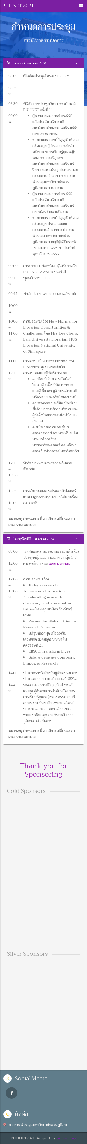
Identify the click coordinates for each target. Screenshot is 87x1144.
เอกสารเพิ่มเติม (60, 563)
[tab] (43, 63)
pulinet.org (67, 1138)
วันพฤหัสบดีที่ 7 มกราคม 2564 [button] (30, 539)
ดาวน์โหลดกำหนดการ (43, 41)
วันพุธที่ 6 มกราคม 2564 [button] (26, 63)
